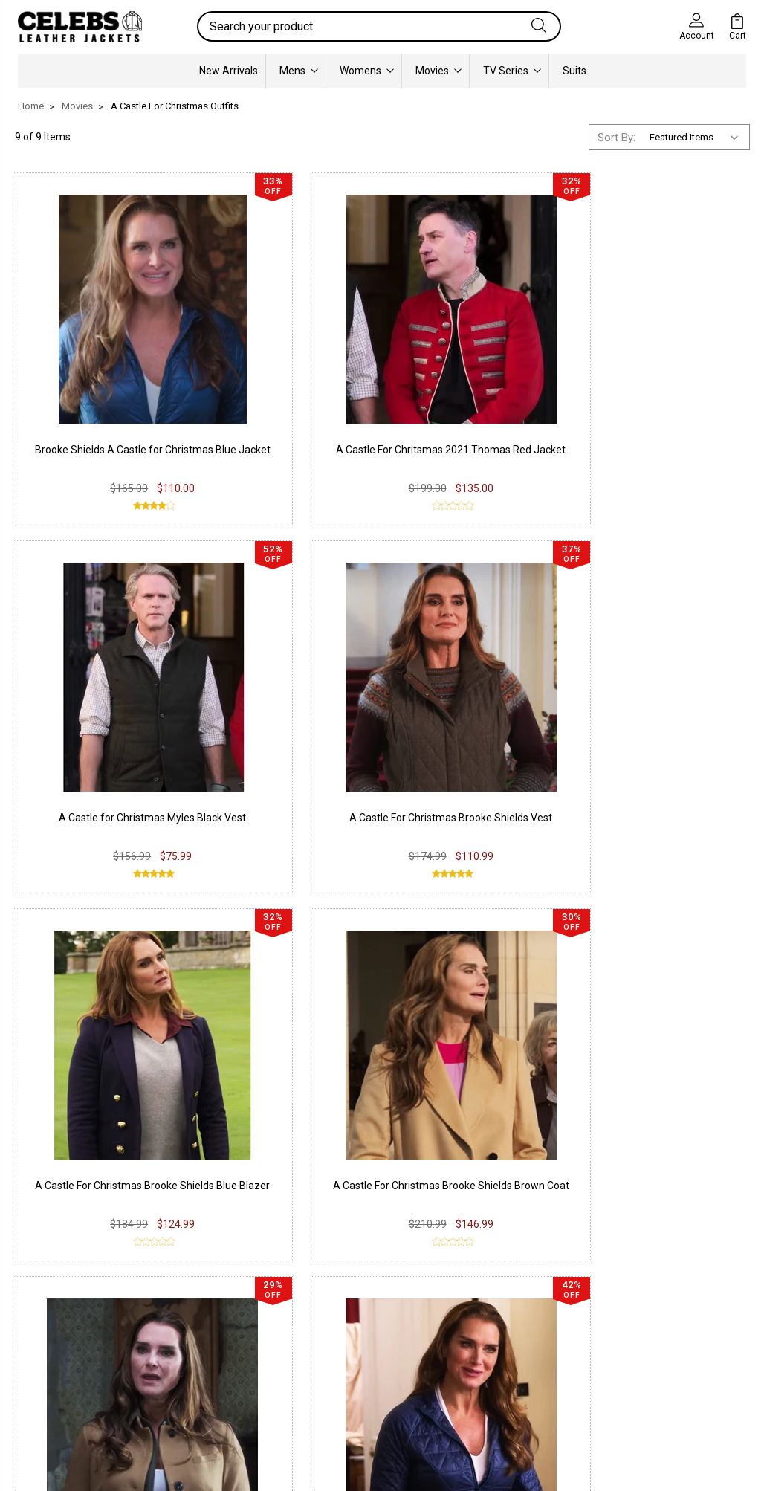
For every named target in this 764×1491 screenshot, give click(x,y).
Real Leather (58, 1322)
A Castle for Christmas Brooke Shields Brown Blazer (477, 662)
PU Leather (55, 1300)
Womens (367, 70)
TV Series (512, 70)
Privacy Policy (202, 1300)
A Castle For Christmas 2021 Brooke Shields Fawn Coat (98, 945)
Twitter (327, 1326)
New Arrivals (228, 70)
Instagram (335, 1304)
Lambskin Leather (71, 1389)
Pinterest (332, 1349)
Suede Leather (63, 1344)
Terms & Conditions (218, 1381)
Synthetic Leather (71, 1367)
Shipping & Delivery (215, 1359)
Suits (574, 70)
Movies (438, 70)
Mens (298, 70)
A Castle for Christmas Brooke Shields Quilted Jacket (666, 662)
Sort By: (616, 136)
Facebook (334, 1282)
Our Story (474, 1282)
